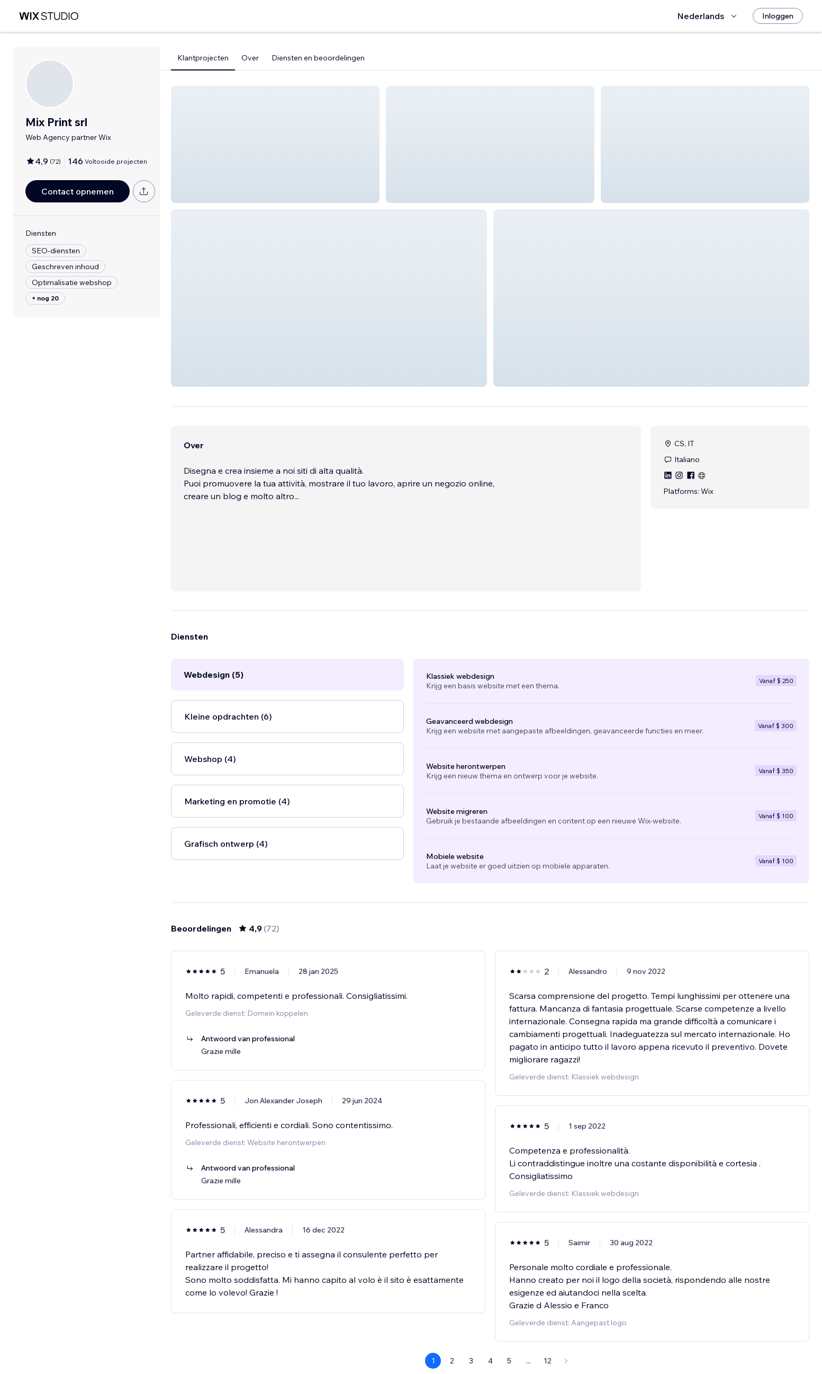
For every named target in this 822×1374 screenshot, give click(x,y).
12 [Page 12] (548, 1335)
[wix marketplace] (48, 16)
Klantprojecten (203, 58)
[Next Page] (566, 1335)
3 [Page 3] (471, 1335)
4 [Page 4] (490, 1335)
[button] (275, 144)
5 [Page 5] (509, 1335)
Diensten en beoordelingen (318, 58)
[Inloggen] (778, 16)
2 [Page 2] (452, 1335)
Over (250, 58)
